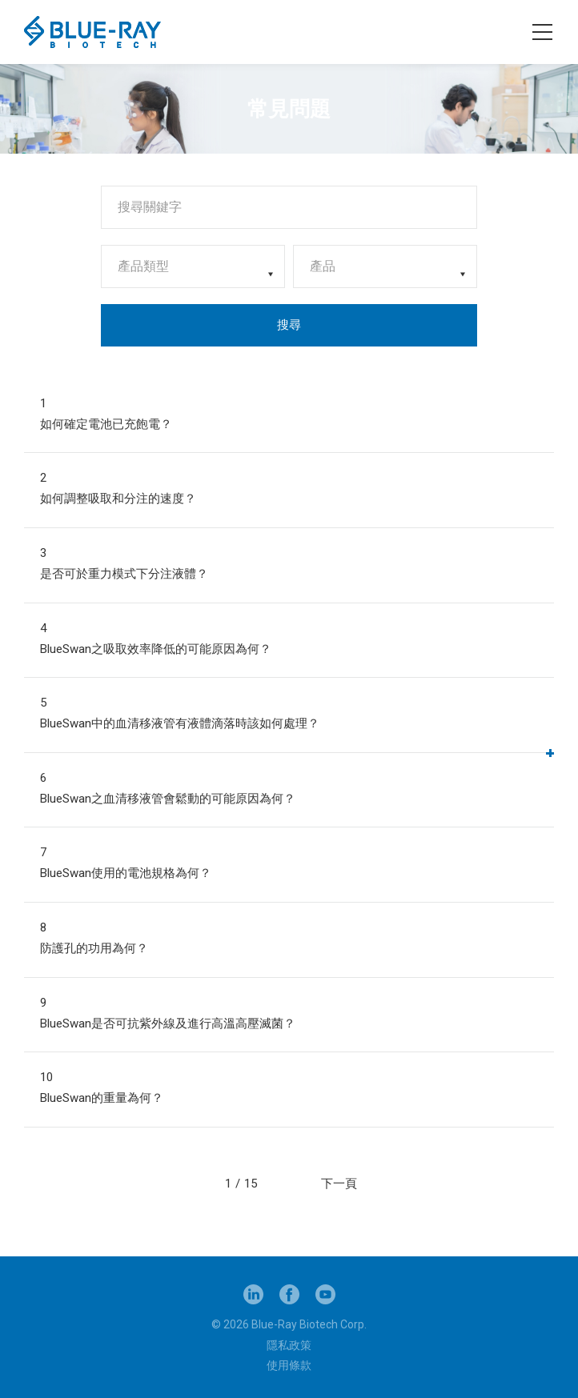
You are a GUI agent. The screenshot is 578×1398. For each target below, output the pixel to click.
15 (250, 1183)
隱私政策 (289, 1345)
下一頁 (339, 1183)
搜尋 (289, 325)
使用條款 (289, 1365)
